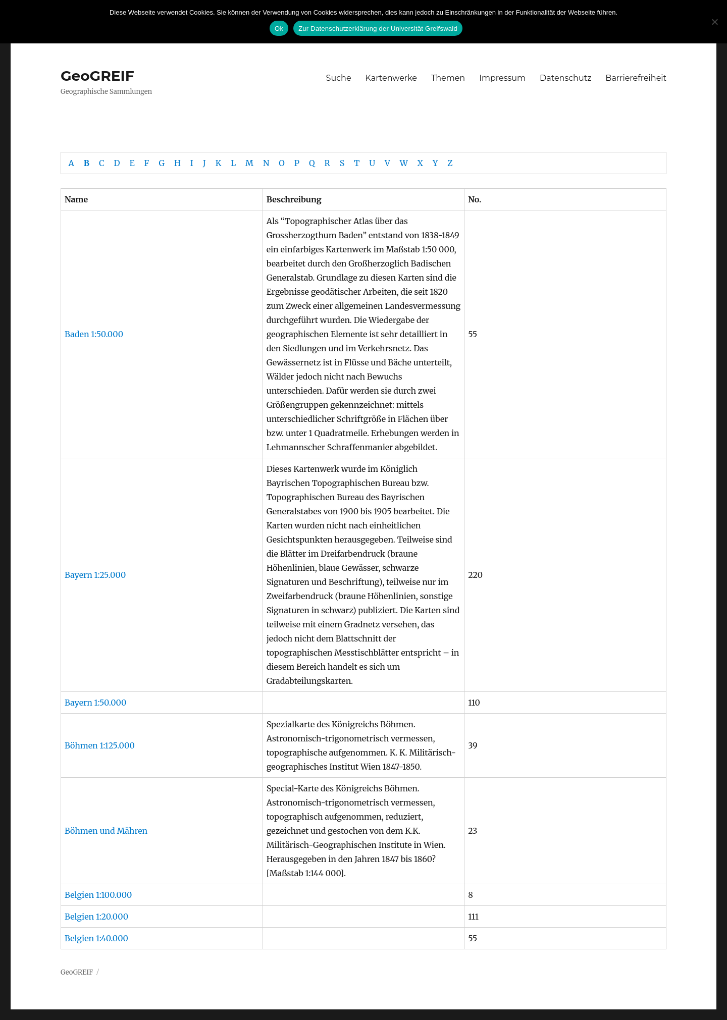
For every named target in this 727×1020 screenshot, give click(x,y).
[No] (714, 22)
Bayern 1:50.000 (95, 702)
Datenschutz (565, 78)
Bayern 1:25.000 (95, 575)
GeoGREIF (97, 75)
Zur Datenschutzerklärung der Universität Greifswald (377, 28)
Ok (279, 28)
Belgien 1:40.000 (96, 938)
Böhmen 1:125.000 (100, 745)
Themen (448, 78)
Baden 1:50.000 (94, 334)
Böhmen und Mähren (106, 831)
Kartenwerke (391, 78)
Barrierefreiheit (635, 78)
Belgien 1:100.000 (98, 895)
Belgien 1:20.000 (96, 916)
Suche (338, 78)
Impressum (502, 78)
